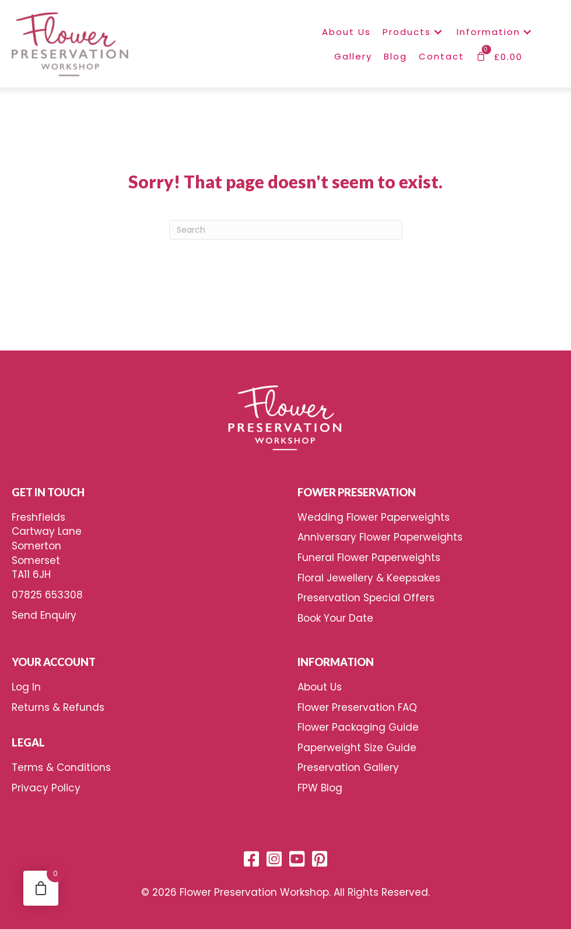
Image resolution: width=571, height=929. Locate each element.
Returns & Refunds (58, 707)
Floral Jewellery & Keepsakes (368, 578)
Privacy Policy (46, 788)
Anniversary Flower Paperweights (380, 537)
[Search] (285, 230)
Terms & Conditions (61, 767)
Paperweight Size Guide (356, 748)
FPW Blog (319, 788)
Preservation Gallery (348, 767)
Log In (26, 687)
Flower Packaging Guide (358, 727)
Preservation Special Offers (366, 598)
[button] (438, 31)
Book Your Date (335, 618)
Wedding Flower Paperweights (373, 517)
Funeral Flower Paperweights (368, 558)
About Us (319, 687)
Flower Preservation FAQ (357, 707)
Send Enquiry (44, 615)
